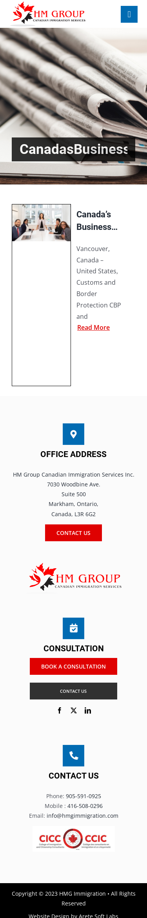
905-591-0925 (83, 796)
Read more (93, 327)
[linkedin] (88, 710)
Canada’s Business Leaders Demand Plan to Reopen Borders (93, 221)
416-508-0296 (85, 806)
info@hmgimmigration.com (82, 815)
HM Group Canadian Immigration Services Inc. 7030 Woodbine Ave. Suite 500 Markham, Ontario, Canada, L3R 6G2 (73, 494)
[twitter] (74, 710)
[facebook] (59, 710)
